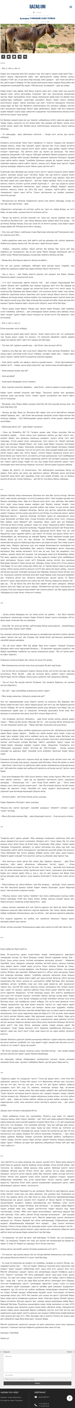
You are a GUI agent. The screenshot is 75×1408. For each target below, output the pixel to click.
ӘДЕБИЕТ (39, 12)
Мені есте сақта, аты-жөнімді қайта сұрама (20, 1379)
